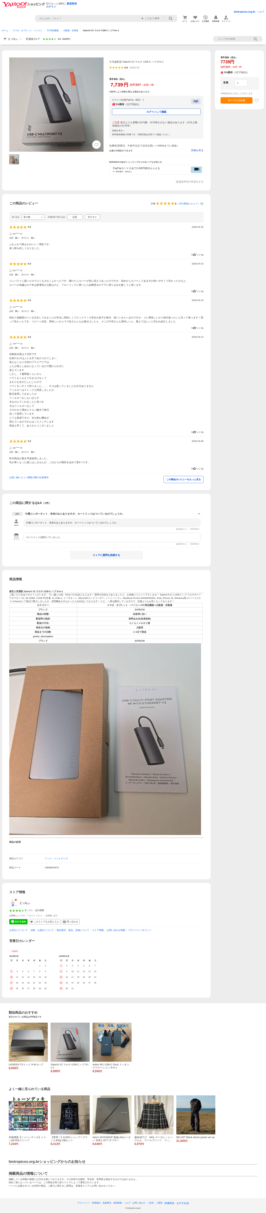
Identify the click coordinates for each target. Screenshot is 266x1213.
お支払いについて (18, 930)
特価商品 (169, 1203)
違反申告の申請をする (191, 181)
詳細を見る (197, 150)
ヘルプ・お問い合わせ (134, 1203)
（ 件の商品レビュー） (188, 203)
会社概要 (39, 910)
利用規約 (96, 1203)
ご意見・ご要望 (154, 1203)
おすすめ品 (183, 1203)
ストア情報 (98, 930)
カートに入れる (236, 100)
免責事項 (107, 1203)
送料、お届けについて (42, 930)
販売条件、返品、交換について (73, 930)
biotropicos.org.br (244, 11)
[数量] (241, 82)
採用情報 (117, 1203)
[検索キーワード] (87, 18)
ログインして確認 (156, 111)
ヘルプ (260, 11)
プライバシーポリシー (139, 930)
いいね (197, 254)
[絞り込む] (32, 217)
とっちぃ (25, 903)
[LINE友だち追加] (18, 921)
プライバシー (83, 1203)
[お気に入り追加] (96, 144)
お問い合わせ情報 (116, 930)
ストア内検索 (255, 38)
